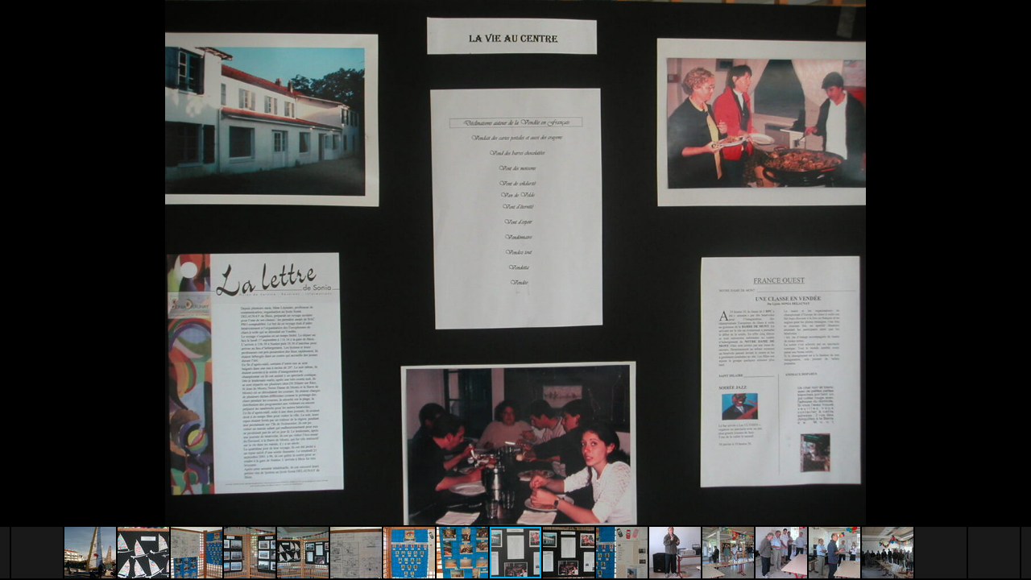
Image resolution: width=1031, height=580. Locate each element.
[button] (1016, 42)
